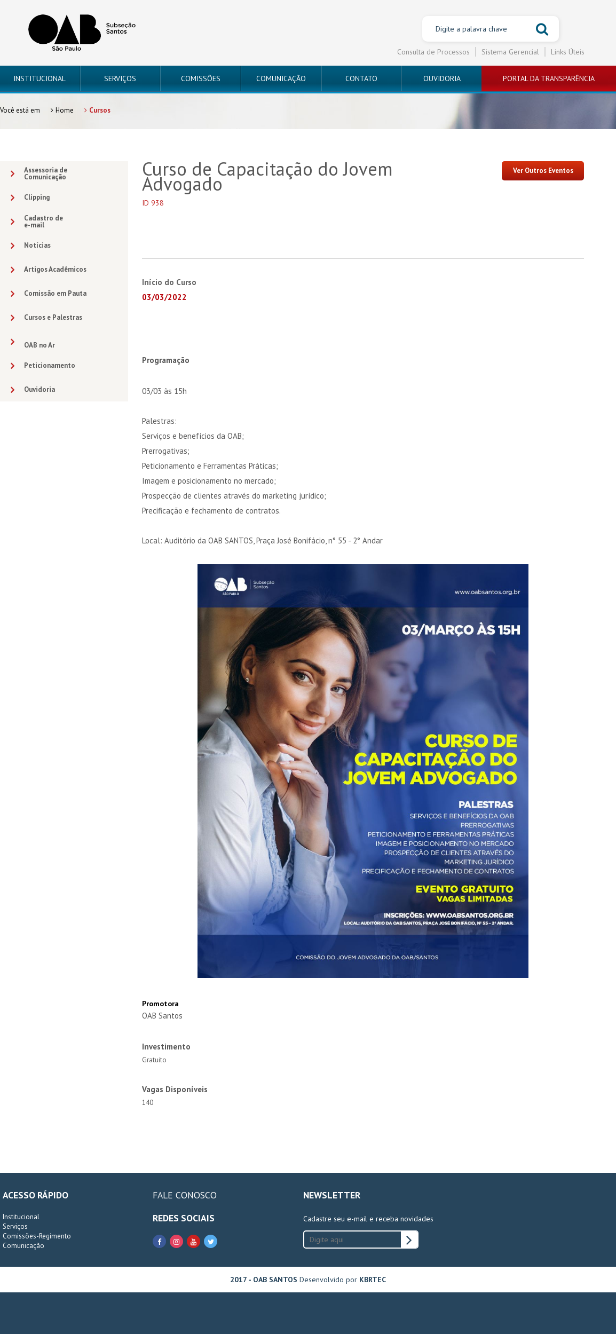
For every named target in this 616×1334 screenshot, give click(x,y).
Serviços (15, 1226)
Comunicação (23, 1245)
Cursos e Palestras (46, 318)
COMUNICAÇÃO (281, 78)
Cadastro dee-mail (37, 222)
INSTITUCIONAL (39, 78)
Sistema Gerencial (510, 52)
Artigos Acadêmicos (48, 270)
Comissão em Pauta (48, 294)
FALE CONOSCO (185, 1195)
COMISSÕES (200, 78)
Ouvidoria (33, 390)
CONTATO (361, 78)
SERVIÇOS (120, 78)
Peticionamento (43, 366)
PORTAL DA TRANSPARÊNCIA (549, 78)
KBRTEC (372, 1279)
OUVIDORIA (442, 78)
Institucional (21, 1216)
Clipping (30, 198)
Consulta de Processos (433, 52)
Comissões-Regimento (37, 1236)
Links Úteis (568, 52)
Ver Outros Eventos (543, 170)
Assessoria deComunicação (39, 173)
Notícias (31, 246)
